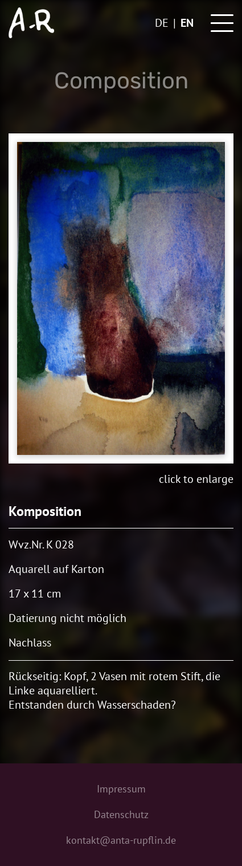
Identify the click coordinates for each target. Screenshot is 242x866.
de (162, 22)
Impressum (121, 788)
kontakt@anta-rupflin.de (121, 840)
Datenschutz (121, 814)
